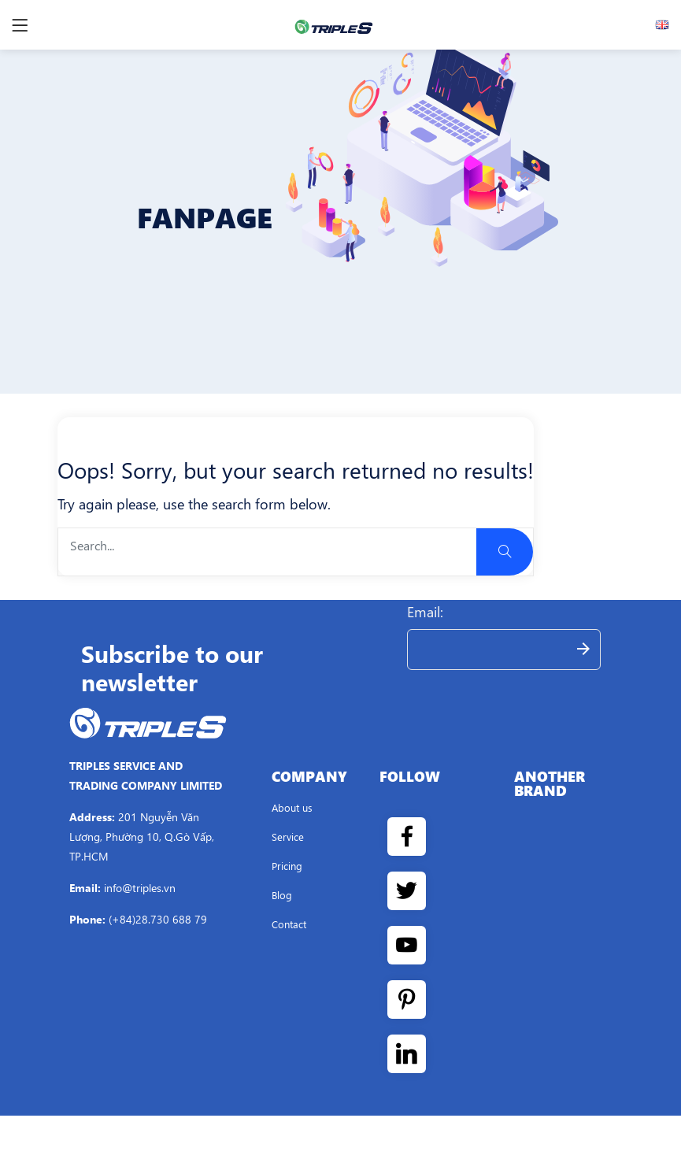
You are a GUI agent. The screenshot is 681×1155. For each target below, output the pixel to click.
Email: (425, 612)
